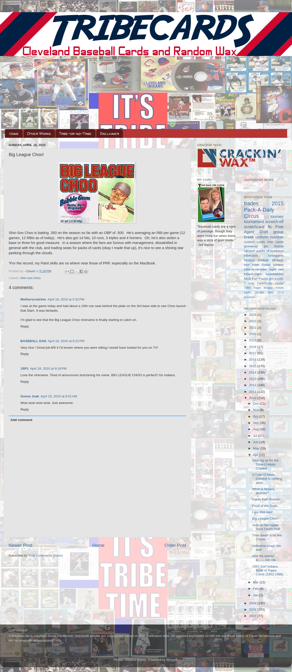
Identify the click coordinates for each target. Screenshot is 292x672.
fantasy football (256, 260)
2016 (253, 359)
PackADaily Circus (270, 283)
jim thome (273, 246)
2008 (253, 609)
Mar (256, 582)
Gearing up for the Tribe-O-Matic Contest (265, 464)
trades (251, 203)
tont (247, 265)
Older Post (175, 545)
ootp (251, 283)
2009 (253, 603)
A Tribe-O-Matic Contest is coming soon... (267, 478)
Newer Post (20, 545)
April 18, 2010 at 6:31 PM (66, 341)
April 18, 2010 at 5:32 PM (66, 299)
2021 (253, 327)
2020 (253, 334)
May (256, 448)
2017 (253, 353)
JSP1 (24, 368)
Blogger (172, 660)
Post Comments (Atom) (46, 555)
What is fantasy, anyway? (263, 491)
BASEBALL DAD (33, 341)
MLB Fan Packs (256, 278)
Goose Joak (29, 396)
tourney (276, 216)
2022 (253, 321)
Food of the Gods (264, 506)
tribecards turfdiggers (264, 255)
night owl (276, 269)
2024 (253, 315)
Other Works (39, 133)
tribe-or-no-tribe (255, 269)
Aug (256, 429)
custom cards (254, 242)
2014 (253, 372)
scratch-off (274, 221)
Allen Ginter (261, 265)
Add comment (21, 420)
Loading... (204, 257)
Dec (256, 403)
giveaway (251, 246)
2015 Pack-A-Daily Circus (264, 209)
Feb (256, 588)
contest (278, 265)
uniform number (269, 237)
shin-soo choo (30, 278)
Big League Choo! (265, 518)
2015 (253, 366)
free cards (275, 242)
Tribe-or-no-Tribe (75, 133)
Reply (24, 326)
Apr (256, 455)
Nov (256, 410)
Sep (256, 423)
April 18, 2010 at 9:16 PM (48, 368)
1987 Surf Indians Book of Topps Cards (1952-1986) (267, 570)
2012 (253, 385)
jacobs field (264, 292)
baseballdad (274, 274)
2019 (253, 340)
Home (14, 133)
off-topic (277, 260)
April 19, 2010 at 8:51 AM (59, 396)
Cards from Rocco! (266, 499)
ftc (270, 226)
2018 (253, 347)
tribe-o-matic (253, 274)
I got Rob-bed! (262, 512)
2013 (253, 379)
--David (30, 271)
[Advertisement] (146, 92)
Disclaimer (109, 133)
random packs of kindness (264, 251)
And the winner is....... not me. (264, 558)
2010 (253, 398)
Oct (256, 416)
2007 (253, 616)
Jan (256, 595)
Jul (255, 436)
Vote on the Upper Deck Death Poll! (266, 527)
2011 (253, 391)
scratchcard (254, 226)
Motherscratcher (33, 299)
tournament (254, 221)
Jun (256, 442)
